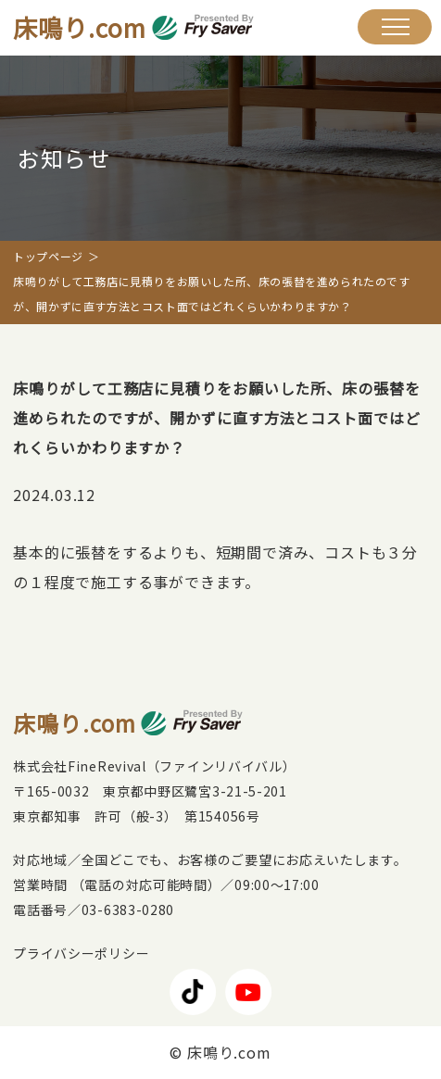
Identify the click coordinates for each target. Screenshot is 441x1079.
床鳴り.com (133, 27)
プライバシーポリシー (81, 953)
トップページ (48, 256)
